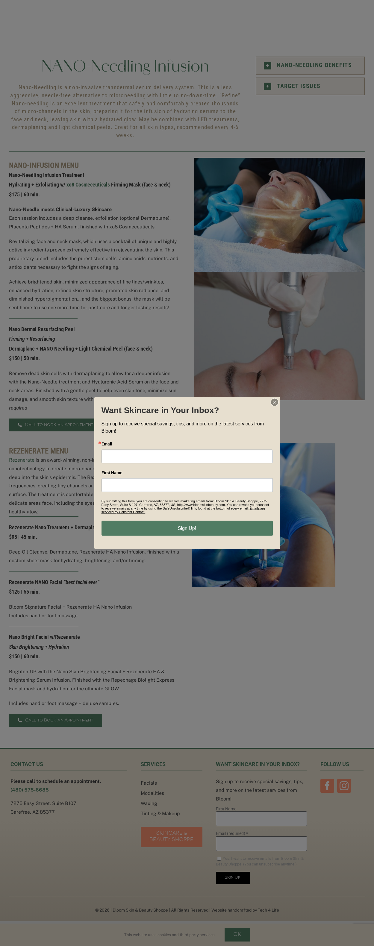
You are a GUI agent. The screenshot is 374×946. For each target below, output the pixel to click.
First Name (112, 473)
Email (107, 444)
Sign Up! (187, 528)
